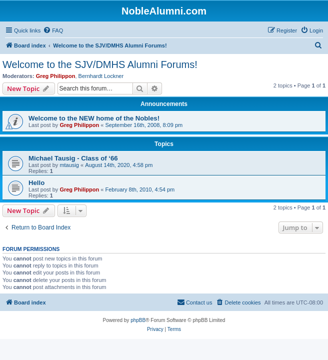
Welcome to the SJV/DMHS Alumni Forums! (100, 64)
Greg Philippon (56, 76)
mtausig (69, 165)
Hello (36, 182)
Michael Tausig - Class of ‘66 (73, 158)
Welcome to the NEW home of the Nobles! (94, 118)
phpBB (138, 320)
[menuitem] (53, 30)
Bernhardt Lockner (101, 76)
